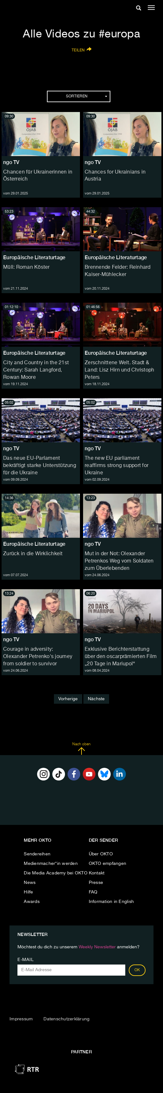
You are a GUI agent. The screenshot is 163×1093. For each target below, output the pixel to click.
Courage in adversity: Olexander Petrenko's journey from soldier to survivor (37, 657)
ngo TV (11, 162)
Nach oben (81, 748)
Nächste (96, 699)
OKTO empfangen (108, 863)
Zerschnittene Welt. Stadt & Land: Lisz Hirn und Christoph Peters (119, 370)
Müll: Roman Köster (26, 267)
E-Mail (25, 960)
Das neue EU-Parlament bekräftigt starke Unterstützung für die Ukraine (39, 466)
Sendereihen (37, 854)
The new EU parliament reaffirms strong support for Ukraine (116, 466)
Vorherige (68, 699)
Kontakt (97, 873)
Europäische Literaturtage (34, 257)
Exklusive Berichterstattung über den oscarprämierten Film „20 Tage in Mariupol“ (121, 657)
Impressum (21, 1019)
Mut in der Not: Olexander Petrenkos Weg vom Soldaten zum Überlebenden (119, 561)
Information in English (111, 901)
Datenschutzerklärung (66, 1019)
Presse (96, 882)
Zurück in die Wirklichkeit (33, 553)
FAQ (93, 892)
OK (137, 970)
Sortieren (86, 96)
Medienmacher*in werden (51, 863)
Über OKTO (101, 854)
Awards (32, 901)
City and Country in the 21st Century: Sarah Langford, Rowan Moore (36, 370)
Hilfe (28, 892)
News (30, 882)
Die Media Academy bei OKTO (56, 873)
